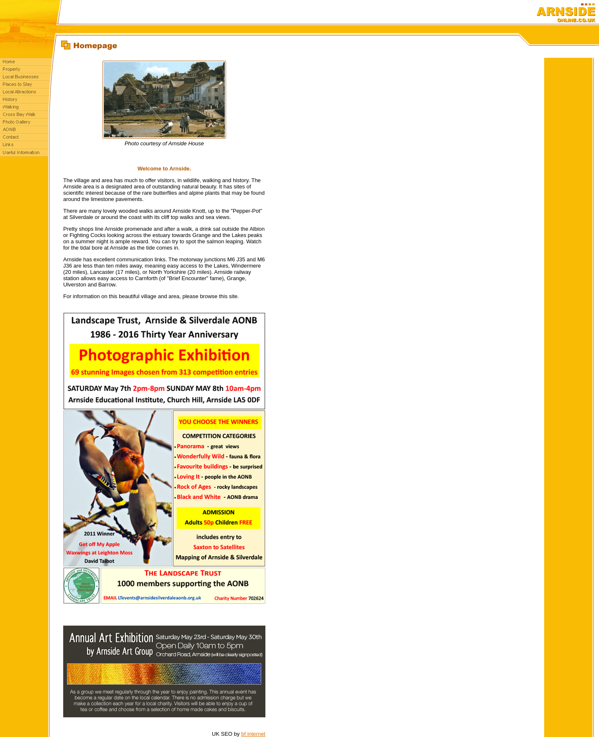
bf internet (253, 734)
